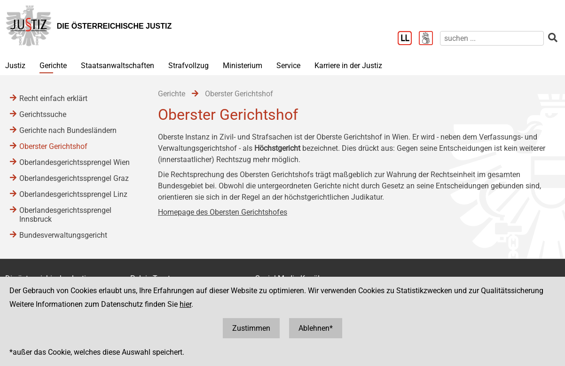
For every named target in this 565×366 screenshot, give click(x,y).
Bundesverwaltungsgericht (63, 235)
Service (288, 65)
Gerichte (53, 65)
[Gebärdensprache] (429, 39)
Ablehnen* (315, 328)
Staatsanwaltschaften (117, 65)
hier (185, 304)
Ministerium (242, 65)
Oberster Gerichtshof (53, 146)
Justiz (15, 65)
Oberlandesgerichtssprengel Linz (73, 194)
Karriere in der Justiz (348, 65)
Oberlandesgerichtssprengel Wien (74, 162)
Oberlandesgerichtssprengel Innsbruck (65, 215)
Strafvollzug (188, 65)
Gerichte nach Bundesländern (68, 130)
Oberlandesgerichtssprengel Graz (74, 178)
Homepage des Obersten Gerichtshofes (222, 212)
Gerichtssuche (42, 114)
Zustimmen (251, 328)
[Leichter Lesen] (408, 39)
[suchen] (492, 38)
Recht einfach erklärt (53, 98)
